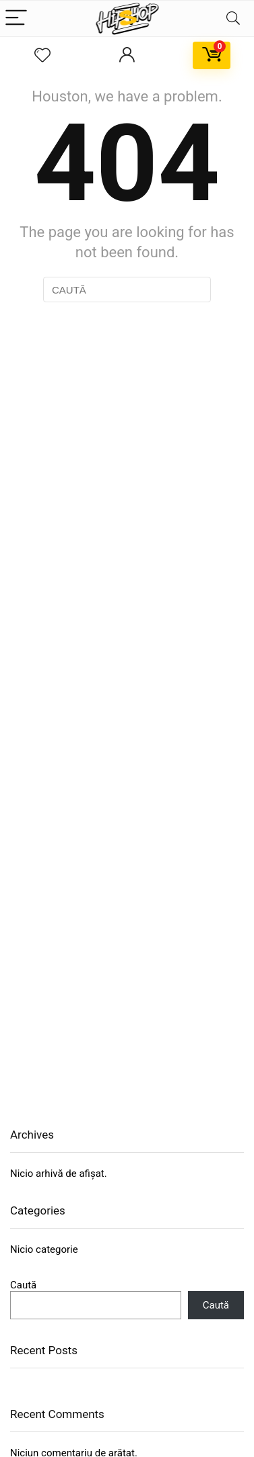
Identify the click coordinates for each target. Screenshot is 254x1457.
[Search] (233, 18)
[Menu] (16, 18)
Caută (23, 1285)
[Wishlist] (42, 55)
